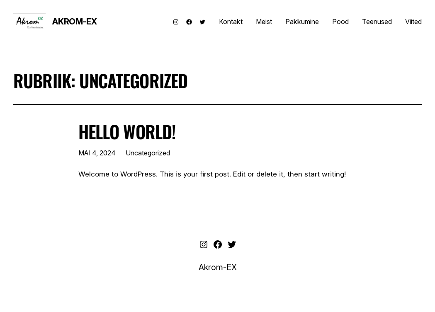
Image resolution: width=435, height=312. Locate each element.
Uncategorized (148, 153)
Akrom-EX (74, 22)
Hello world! (127, 131)
